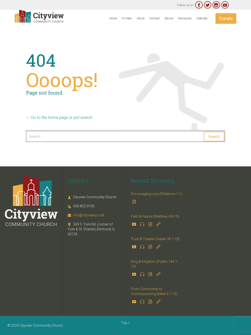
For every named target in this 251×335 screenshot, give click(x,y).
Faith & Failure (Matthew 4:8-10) (155, 216)
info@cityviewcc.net (86, 215)
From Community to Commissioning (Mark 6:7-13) (154, 291)
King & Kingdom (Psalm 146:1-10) (154, 264)
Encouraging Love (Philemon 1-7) (156, 194)
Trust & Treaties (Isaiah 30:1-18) (155, 239)
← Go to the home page (47, 117)
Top (124, 323)
